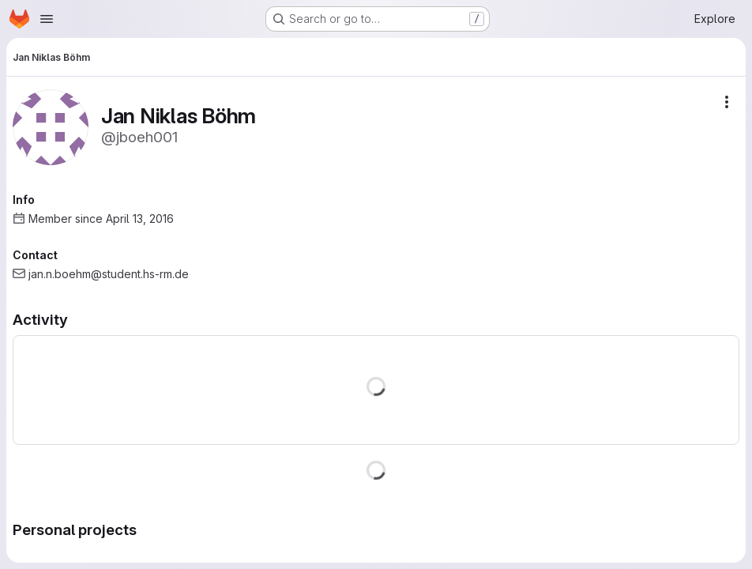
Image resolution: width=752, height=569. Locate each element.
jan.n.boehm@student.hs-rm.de (108, 274)
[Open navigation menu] (46, 19)
